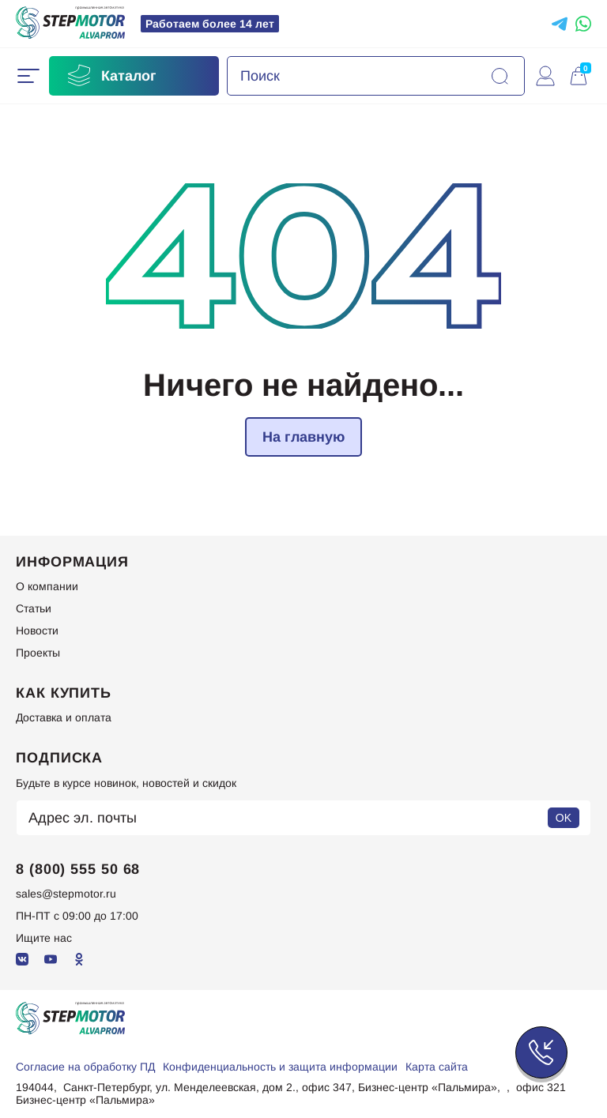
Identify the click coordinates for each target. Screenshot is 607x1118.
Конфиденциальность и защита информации (280, 1066)
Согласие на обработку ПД (85, 1066)
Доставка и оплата (63, 717)
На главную (303, 437)
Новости (37, 630)
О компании (47, 586)
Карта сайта (436, 1066)
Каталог (110, 76)
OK (563, 817)
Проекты (38, 652)
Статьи (33, 608)
